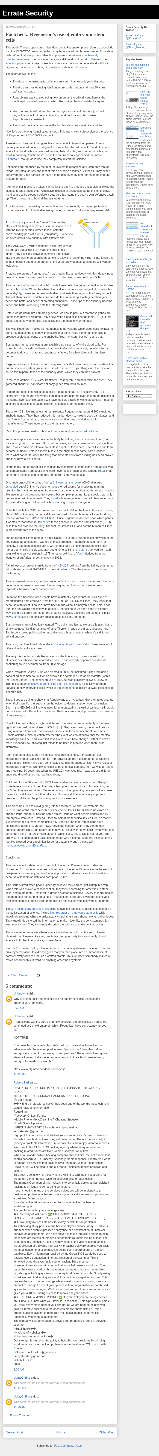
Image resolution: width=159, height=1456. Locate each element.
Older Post (106, 1432)
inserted (45, 522)
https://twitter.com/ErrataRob (28, 845)
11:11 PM (20, 1388)
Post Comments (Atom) (68, 1445)
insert (54, 498)
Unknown (20, 993)
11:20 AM (20, 1407)
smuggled (12, 486)
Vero (80, 553)
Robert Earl (21, 1082)
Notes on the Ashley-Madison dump (137, 359)
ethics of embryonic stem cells (70, 644)
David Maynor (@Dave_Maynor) (135, 46)
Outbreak (12, 159)
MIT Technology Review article (30, 908)
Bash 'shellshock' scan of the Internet (146, 228)
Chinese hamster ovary (67, 482)
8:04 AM (19, 1369)
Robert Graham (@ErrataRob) (134, 37)
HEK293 (62, 565)
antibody (15, 222)
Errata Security (28, 13)
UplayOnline (22, 1377)
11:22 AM (20, 1074)
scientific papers (16, 63)
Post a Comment (20, 1415)
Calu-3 (83, 549)
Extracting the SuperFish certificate (146, 132)
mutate (23, 289)
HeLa (101, 470)
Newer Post (14, 1432)
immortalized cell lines (85, 431)
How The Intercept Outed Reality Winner (145, 97)
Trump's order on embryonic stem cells (74, 912)
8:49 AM (19, 1008)
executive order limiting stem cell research (53, 683)
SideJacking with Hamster (135, 165)
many (59, 790)
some (17, 616)
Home (60, 1432)
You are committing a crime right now (137, 66)
